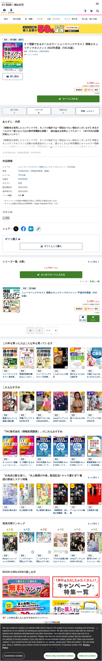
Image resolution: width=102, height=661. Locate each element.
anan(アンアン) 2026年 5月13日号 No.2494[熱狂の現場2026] (77, 560)
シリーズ (38, 111)
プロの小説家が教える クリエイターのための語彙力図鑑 (60, 560)
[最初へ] (30, 330)
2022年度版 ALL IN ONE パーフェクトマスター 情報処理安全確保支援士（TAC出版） (77, 464)
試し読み (12, 76)
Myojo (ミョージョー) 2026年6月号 (9, 560)
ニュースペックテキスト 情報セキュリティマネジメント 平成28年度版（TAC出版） (59, 294)
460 (21, 195)
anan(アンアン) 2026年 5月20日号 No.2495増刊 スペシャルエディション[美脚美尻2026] (60, 419)
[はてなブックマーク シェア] (30, 228)
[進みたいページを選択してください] (51, 330)
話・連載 (28, 19)
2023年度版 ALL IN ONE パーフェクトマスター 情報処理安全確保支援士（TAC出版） (60, 464)
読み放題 (17, 19)
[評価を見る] (31, 54)
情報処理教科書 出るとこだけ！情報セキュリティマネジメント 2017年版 (26, 375)
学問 (6, 218)
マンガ (39, 19)
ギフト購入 (12, 239)
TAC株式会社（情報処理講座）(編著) (33, 171)
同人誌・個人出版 (89, 19)
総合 (6, 19)
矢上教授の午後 (25, 510)
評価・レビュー (87, 111)
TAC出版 (21, 175)
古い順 (83, 281)
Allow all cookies (87, 656)
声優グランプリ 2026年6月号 (26, 419)
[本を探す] (98, 11)
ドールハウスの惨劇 (77, 511)
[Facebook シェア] (23, 228)
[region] (51, 642)
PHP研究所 (23, 179)
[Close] (97, 628)
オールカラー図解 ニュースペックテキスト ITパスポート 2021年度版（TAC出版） (9, 464)
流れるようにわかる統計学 (77, 375)
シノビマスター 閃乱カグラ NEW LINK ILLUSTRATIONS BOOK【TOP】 (26, 560)
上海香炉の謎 (92, 510)
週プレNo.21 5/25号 (77, 419)
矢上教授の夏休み (43, 510)
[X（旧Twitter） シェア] (15, 228)
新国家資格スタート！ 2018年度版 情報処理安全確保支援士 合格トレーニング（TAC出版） (94, 464)
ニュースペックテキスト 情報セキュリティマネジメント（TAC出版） (47, 167)
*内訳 (97, 93)
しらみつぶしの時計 (60, 375)
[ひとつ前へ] (39, 330)
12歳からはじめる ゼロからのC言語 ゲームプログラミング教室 (94, 375)
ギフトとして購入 (51, 246)
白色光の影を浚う (9, 510)
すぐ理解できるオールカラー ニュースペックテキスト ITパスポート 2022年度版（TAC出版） (26, 464)
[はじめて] (85, 11)
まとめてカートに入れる (51, 274)
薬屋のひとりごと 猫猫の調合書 (9, 419)
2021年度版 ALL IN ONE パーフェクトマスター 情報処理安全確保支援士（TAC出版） (43, 464)
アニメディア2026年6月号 (94, 419)
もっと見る (94, 262)
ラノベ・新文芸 (70, 19)
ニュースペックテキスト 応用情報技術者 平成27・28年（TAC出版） (43, 375)
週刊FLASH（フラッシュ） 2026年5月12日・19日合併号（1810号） (94, 560)
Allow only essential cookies (59, 656)
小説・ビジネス (53, 19)
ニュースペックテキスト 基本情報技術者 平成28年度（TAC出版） (9, 375)
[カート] (91, 11)
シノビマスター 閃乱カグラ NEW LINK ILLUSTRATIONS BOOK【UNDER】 (43, 560)
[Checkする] (20, 69)
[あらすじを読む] (51, 143)
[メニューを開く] (97, 3)
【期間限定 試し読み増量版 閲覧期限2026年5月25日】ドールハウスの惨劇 (60, 511)
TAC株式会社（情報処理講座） (39, 51)
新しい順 (95, 281)
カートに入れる (68, 98)
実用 (20, 183)
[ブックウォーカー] (12, 4)
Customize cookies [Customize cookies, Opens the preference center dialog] (13, 656)
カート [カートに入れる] (93, 318)
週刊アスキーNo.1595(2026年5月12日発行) (43, 419)
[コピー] (38, 228)
